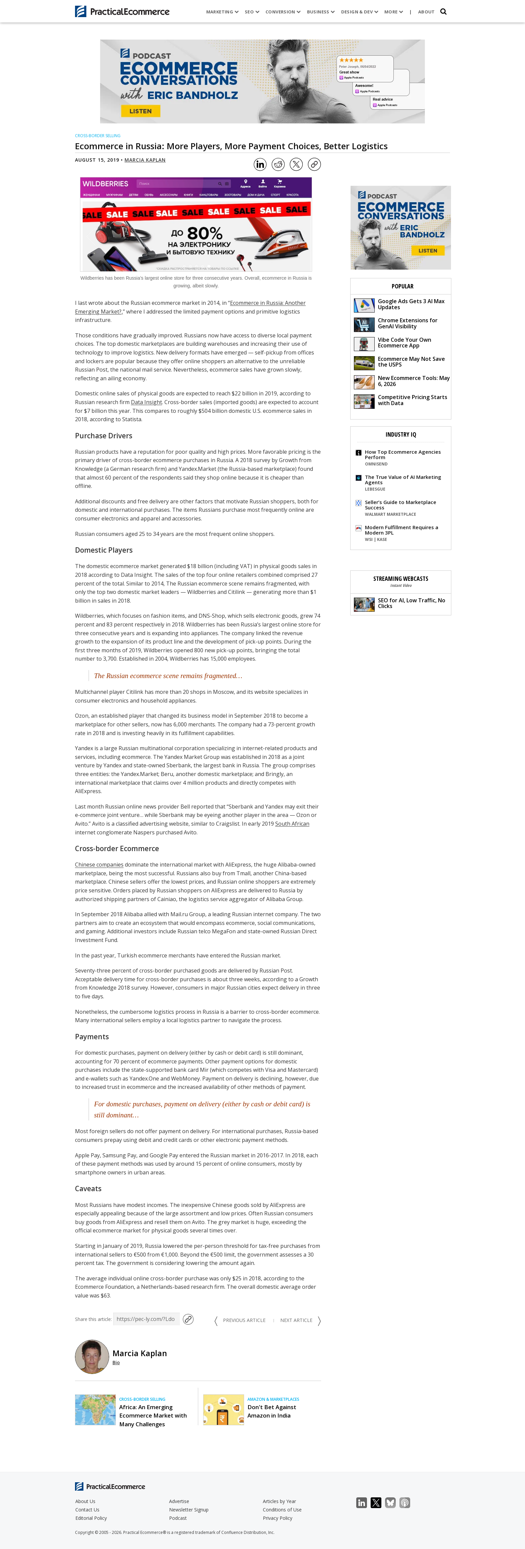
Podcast (178, 1518)
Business (321, 12)
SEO (252, 12)
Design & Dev (359, 12)
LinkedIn (365, 1502)
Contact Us (87, 1509)
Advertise (179, 1501)
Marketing (222, 12)
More (393, 12)
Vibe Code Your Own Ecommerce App (392, 343)
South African (292, 823)
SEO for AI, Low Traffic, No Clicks (399, 604)
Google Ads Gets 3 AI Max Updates (399, 305)
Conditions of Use (282, 1509)
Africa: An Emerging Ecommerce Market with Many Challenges (153, 1415)
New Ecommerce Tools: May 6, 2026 (402, 381)
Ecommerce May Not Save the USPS (399, 362)
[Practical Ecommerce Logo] (122, 11)
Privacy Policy (277, 1518)
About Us (85, 1501)
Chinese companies (99, 864)
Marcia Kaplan (145, 160)
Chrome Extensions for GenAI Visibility (396, 324)
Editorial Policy (91, 1518)
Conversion (283, 12)
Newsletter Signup (189, 1509)
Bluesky (393, 1502)
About (426, 12)
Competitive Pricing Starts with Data (400, 400)
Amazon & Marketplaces (273, 1399)
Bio (116, 1362)
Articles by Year (279, 1501)
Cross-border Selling (98, 136)
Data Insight (146, 402)
